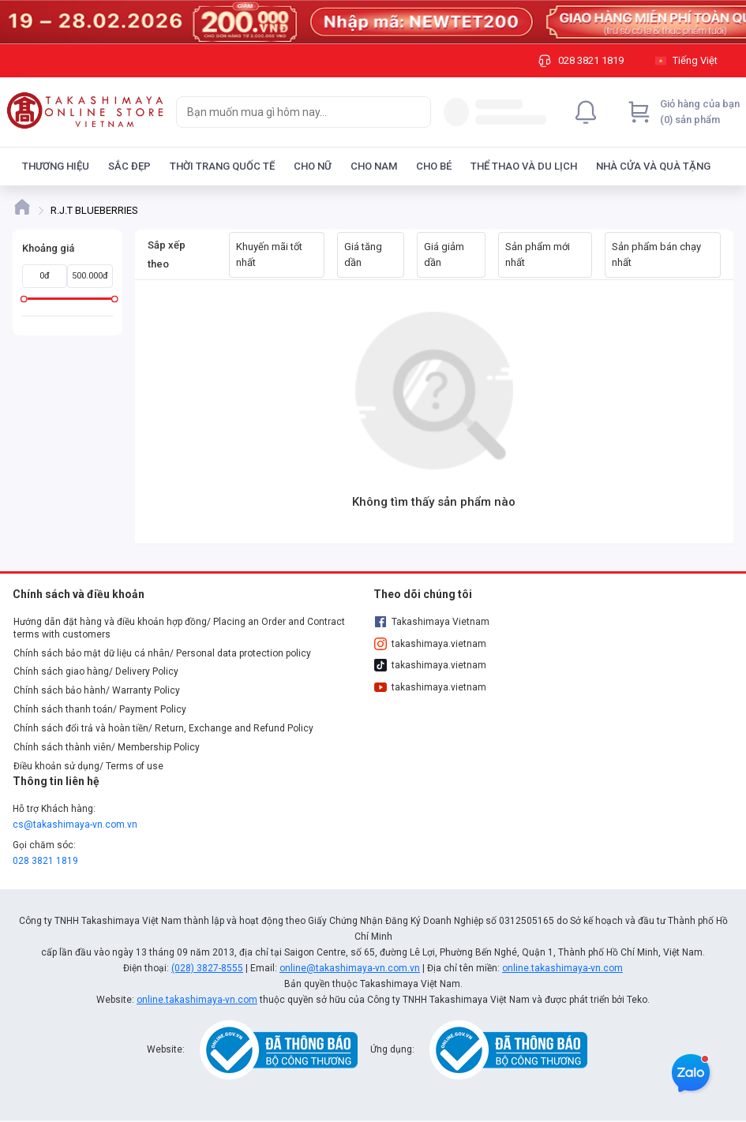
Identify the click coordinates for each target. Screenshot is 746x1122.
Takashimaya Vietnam (431, 621)
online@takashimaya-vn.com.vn (349, 968)
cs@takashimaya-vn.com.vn (75, 824)
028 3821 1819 (45, 860)
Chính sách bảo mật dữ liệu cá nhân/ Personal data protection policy (162, 653)
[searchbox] (289, 112)
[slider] (24, 298)
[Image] (373, 22)
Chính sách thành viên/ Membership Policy (106, 747)
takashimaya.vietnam (430, 644)
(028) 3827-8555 (207, 968)
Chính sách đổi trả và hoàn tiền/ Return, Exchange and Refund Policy (163, 728)
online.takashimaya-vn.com (562, 968)
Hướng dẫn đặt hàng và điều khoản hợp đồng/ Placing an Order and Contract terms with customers (179, 628)
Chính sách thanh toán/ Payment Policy (99, 709)
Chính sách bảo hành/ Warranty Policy (96, 690)
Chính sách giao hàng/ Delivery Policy (95, 671)
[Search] (415, 112)
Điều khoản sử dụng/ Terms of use (88, 766)
